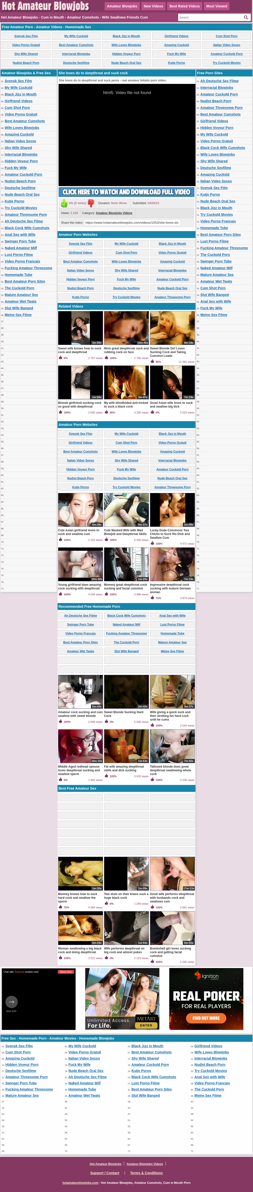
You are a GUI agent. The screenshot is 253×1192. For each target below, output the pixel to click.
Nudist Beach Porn (26, 63)
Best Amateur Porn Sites (25, 281)
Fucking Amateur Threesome (28, 268)
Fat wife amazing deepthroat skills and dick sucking (124, 768)
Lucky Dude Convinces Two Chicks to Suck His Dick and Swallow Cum (170, 534)
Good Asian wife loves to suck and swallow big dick (171, 404)
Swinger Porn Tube (20, 241)
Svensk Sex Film (26, 36)
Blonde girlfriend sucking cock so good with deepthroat (79, 404)
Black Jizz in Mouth (126, 36)
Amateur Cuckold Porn (227, 54)
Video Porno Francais (22, 261)
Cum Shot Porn (226, 36)
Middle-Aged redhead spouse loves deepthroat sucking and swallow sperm (79, 770)
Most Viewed (216, 6)
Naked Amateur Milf (21, 248)
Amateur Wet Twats (21, 301)
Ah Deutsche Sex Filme (24, 221)
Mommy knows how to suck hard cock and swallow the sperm (77, 897)
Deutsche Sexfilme (76, 63)
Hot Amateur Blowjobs (105, 1164)
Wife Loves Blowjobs (126, 45)
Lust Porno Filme (19, 255)
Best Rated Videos (184, 6)
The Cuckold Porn (19, 288)
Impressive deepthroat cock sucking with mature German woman (170, 588)
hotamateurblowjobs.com (80, 1183)
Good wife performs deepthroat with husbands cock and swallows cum (172, 897)
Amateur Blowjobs (122, 6)
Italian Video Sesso (226, 45)
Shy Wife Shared (26, 54)
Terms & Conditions (146, 1173)
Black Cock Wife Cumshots (27, 228)
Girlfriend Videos (176, 36)
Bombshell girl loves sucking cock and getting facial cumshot (170, 952)
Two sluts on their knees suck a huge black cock (126, 896)
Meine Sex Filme (18, 315)
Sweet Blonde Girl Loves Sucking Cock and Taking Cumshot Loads (168, 352)
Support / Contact (104, 1173)
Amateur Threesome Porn (26, 215)
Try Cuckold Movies (227, 63)
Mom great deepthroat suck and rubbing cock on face (126, 350)
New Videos (153, 6)
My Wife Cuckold (76, 36)
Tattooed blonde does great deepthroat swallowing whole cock (170, 770)
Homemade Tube (18, 275)
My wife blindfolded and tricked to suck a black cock (126, 404)
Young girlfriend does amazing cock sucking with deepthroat (79, 586)
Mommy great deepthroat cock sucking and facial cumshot (125, 586)
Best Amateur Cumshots (76, 45)
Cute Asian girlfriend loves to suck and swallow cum (78, 532)
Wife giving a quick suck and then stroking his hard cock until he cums (170, 715)
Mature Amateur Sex (21, 295)
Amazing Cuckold (176, 45)
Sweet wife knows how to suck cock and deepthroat (79, 350)
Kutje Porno (176, 63)
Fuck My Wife (176, 54)
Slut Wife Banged (19, 308)
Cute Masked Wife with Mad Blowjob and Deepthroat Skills (125, 532)
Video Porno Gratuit (26, 45)
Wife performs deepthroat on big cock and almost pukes (124, 950)
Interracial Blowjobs (76, 54)
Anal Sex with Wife (20, 235)
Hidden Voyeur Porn (126, 54)
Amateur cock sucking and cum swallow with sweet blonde (80, 714)
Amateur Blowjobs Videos (114, 213)
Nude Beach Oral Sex (126, 63)
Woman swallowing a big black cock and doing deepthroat (80, 950)
